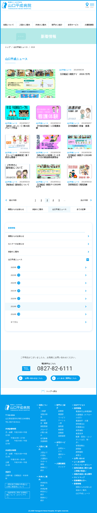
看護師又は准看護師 (84, 411)
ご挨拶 (43, 411)
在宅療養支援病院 (43, 439)
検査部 (61, 430)
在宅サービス (60, 443)
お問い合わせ (79, 458)
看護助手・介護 (82, 421)
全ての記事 (81, 209)
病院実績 (43, 426)
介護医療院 (60, 464)
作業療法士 (80, 427)
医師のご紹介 (43, 499)
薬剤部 (61, 426)
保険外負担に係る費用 (83, 474)
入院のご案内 (43, 447)
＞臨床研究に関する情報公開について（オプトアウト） (17, 495)
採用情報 (77, 408)
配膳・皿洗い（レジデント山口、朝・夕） (84, 439)
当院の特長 (43, 415)
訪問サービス (61, 449)
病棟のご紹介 (43, 468)
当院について (43, 406)
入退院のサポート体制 (43, 461)
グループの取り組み (43, 432)
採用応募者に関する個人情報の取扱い (83, 469)
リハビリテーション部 (61, 420)
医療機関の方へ (80, 480)
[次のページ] (85, 200)
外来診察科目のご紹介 (43, 491)
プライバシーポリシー (83, 465)
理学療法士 (80, 424)
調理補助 (79, 452)
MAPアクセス (79, 405)
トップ (7, 47)
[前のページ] (11, 200)
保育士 (78, 455)
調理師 (78, 449)
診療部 (61, 411)
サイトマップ (79, 477)
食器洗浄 (79, 433)
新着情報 (11, 228)
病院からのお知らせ (16, 209)
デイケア (61, 467)
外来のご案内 (43, 478)
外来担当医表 (43, 484)
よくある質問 (79, 462)
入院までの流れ (43, 453)
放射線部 (61, 436)
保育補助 (79, 430)
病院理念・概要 (43, 421)
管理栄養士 (80, 446)
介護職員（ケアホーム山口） (84, 416)
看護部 (61, 414)
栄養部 (61, 433)
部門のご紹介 (60, 406)
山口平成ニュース (21, 47)
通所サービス (61, 455)
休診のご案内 (37, 209)
